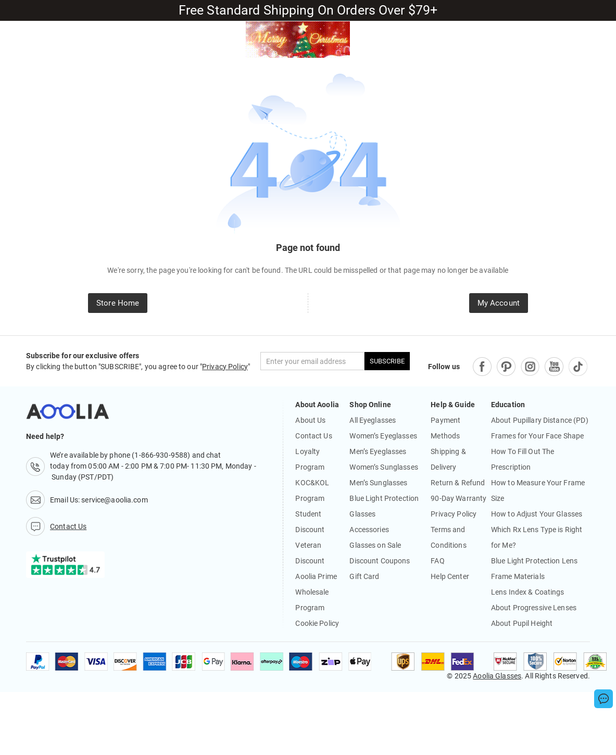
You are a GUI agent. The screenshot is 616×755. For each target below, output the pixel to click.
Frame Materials (518, 576)
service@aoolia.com (114, 500)
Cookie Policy (317, 623)
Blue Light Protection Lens (534, 561)
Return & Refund (458, 483)
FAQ (437, 561)
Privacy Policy (225, 366)
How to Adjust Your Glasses (536, 514)
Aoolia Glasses (497, 676)
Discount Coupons (379, 561)
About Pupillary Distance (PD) (539, 420)
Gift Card (364, 576)
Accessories (368, 529)
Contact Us (313, 436)
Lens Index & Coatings (527, 592)
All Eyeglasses (372, 420)
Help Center (450, 576)
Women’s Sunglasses (383, 467)
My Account (498, 303)
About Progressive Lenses (533, 607)
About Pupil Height (521, 623)
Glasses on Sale (375, 545)
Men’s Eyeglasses (377, 451)
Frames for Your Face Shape (537, 436)
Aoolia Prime (316, 576)
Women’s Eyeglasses (383, 436)
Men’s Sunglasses (378, 483)
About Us (310, 420)
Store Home (117, 303)
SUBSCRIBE (387, 361)
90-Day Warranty (458, 498)
